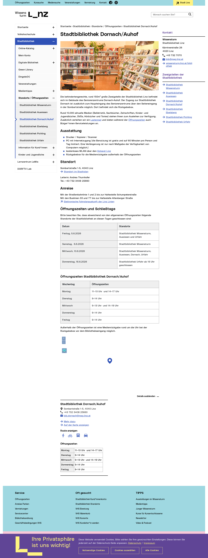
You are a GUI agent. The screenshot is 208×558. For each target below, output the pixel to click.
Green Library (25, 70)
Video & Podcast (144, 523)
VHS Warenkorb (83, 514)
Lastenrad (96, 120)
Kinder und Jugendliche (31, 155)
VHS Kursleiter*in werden (87, 523)
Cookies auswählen (125, 550)
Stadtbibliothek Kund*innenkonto (91, 499)
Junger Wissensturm (145, 509)
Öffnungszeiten (22, 3)
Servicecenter (21, 514)
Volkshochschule (26, 34)
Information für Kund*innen (32, 147)
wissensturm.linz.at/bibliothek (179, 64)
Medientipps (25, 91)
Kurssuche (39, 3)
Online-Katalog (26, 48)
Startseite (22, 27)
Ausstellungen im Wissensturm (150, 499)
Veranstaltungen (72, 3)
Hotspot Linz (104, 151)
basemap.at (153, 392)
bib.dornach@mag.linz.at (77, 415)
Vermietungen (21, 509)
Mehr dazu (69, 421)
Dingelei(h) (24, 77)
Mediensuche (54, 3)
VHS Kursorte (82, 518)
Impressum (149, 543)
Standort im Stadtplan (76, 171)
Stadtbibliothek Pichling (33, 133)
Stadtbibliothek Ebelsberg (34, 126)
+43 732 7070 (174, 55)
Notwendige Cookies (93, 550)
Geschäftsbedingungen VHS (28, 523)
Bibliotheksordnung (24, 518)
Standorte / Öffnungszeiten (33, 98)
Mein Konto (24, 55)
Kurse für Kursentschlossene (149, 514)
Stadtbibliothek (25, 41)
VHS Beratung (82, 509)
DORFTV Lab (24, 169)
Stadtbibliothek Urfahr (32, 140)
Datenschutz (134, 543)
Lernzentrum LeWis (27, 162)
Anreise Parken (22, 504)
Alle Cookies (152, 550)
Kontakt (103, 3)
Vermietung (89, 3)
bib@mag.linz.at (174, 59)
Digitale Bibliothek (28, 62)
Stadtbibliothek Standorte (88, 504)
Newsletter (141, 518)
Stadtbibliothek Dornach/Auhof (38, 119)
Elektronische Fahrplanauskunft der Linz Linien (89, 201)
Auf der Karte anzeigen (76, 425)
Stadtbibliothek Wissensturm (35, 105)
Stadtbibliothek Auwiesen (34, 112)
